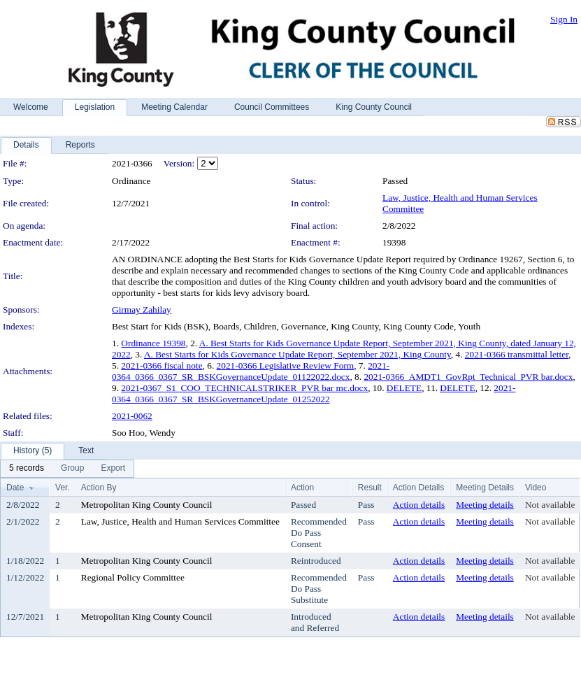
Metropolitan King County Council (147, 504)
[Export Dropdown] (113, 468)
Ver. (62, 487)
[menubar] (67, 469)
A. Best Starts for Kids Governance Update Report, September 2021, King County (297, 354)
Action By (99, 487)
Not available (550, 504)
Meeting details (485, 504)
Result (370, 487)
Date (15, 487)
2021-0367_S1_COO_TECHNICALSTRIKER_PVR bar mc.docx (244, 388)
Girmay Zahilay (141, 309)
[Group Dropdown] (72, 468)
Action (302, 487)
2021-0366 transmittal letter (516, 354)
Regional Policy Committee (133, 577)
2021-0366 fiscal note (161, 365)
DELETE (404, 388)
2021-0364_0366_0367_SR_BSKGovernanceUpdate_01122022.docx (250, 371)
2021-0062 (132, 416)
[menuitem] (26, 468)
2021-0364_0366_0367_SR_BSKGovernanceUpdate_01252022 (313, 393)
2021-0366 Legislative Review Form (285, 365)
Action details (419, 504)
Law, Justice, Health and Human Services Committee (180, 521)
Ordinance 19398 (153, 343)
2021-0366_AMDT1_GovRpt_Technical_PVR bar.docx (468, 376)
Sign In (564, 19)
